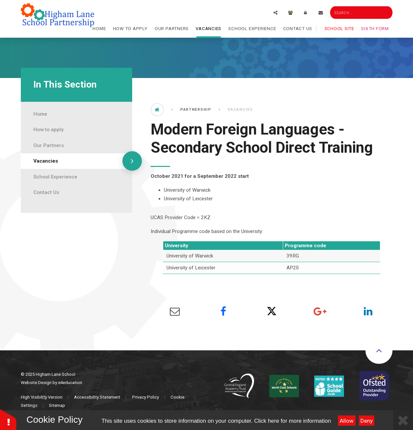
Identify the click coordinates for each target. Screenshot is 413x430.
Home (40, 114)
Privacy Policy (145, 397)
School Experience (55, 177)
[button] (8, 419)
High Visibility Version (41, 397)
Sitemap (57, 405)
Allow (347, 420)
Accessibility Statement (97, 397)
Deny (366, 420)
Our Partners (48, 145)
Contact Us (46, 192)
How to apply (48, 130)
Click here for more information (292, 421)
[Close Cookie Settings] (403, 420)
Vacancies (45, 161)
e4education (70, 382)
